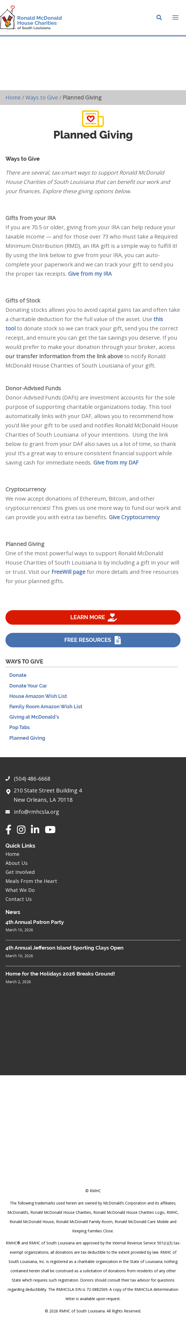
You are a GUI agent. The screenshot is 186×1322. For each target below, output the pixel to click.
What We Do (20, 890)
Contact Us (18, 899)
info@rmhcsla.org (37, 811)
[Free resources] (93, 643)
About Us (16, 863)
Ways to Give (42, 100)
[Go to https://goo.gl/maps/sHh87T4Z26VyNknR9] (93, 796)
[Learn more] (93, 620)
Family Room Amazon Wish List (45, 709)
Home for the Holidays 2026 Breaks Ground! (60, 974)
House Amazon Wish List (38, 699)
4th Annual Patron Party (34, 922)
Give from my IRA (90, 276)
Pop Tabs (19, 730)
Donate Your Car (28, 689)
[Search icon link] (159, 19)
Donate (18, 678)
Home (13, 100)
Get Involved (20, 872)
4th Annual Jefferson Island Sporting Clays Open (64, 948)
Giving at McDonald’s (34, 720)
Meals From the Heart (31, 881)
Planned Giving (27, 741)
